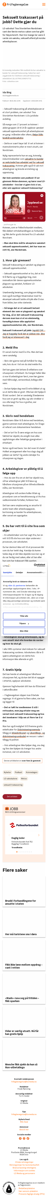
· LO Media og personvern (24, 1173)
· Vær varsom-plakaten (28, 1191)
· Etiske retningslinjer (24, 1162)
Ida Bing (7, 92)
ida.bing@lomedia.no (11, 95)
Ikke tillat (24, 631)
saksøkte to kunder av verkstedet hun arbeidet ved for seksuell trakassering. (23, 162)
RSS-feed (24, 1122)
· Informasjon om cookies (24, 1170)
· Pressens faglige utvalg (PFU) (31, 1194)
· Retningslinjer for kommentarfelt (24, 1165)
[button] (39, 835)
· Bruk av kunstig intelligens (24, 1167)
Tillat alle (24, 616)
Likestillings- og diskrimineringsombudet (24, 734)
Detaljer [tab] (19, 572)
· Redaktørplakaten (26, 1188)
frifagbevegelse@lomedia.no (24, 1081)
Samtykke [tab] (7, 572)
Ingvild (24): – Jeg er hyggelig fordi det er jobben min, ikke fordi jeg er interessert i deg (24, 334)
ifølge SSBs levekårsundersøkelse (23, 136)
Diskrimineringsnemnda (28, 729)
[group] (24, 835)
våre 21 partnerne (16, 585)
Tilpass (24, 623)
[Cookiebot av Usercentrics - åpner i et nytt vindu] (34, 565)
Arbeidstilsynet (19, 733)
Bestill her (24, 1129)
